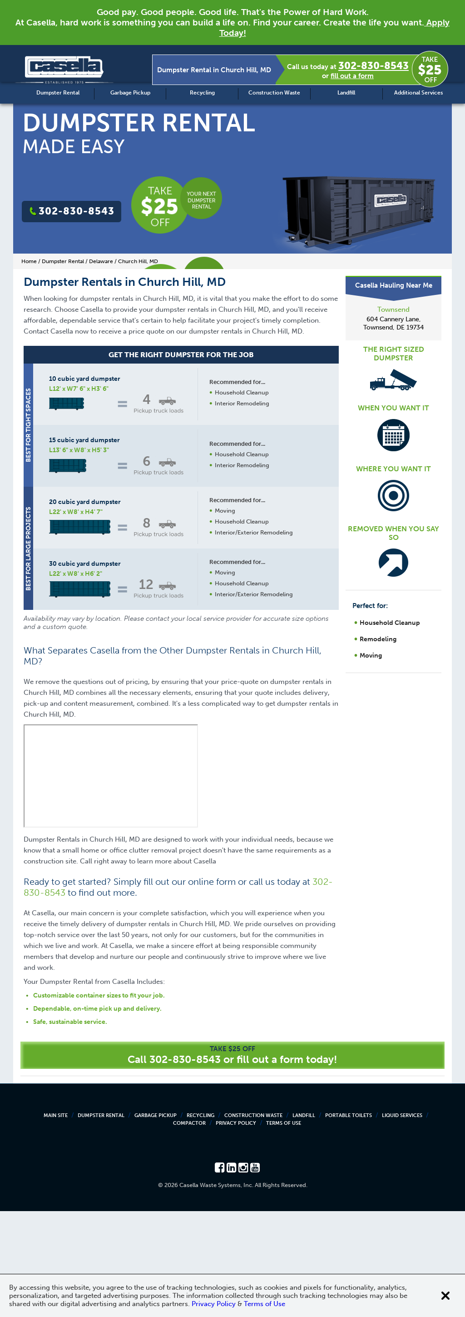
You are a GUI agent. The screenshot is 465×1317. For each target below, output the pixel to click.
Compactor (189, 1229)
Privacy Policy (236, 1229)
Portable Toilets (348, 1221)
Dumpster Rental (57, 93)
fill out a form (352, 76)
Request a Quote (241, 713)
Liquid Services (402, 1221)
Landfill (346, 93)
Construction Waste (274, 93)
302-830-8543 (373, 66)
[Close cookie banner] (445, 1296)
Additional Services (418, 93)
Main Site (56, 1221)
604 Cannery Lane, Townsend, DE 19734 (393, 323)
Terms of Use (283, 1229)
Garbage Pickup (130, 93)
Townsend (393, 309)
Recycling (202, 93)
